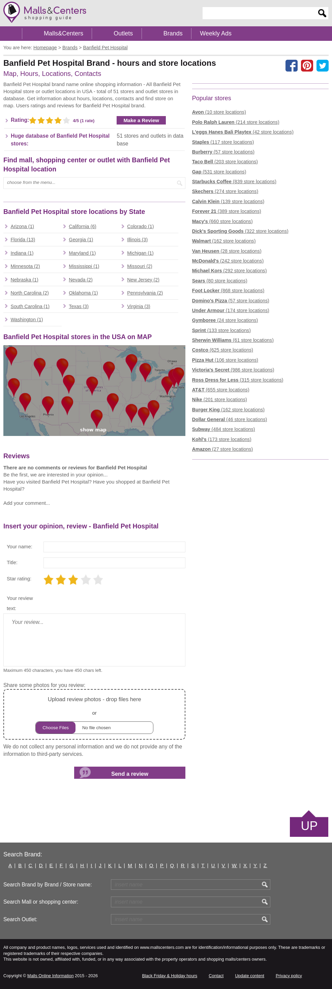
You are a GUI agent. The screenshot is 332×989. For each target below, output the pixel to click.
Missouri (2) (139, 266)
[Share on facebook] (291, 65)
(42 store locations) (243, 132)
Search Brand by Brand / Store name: (47, 884)
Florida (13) (22, 239)
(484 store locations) (223, 429)
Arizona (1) (22, 226)
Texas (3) (79, 306)
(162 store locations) (224, 241)
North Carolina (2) (29, 293)
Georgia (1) (81, 239)
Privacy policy (289, 975)
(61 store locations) (233, 340)
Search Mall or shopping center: (40, 902)
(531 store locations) (219, 171)
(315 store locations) (237, 380)
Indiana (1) (21, 253)
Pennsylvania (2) (145, 293)
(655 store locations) (220, 389)
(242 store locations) (228, 261)
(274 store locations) (225, 191)
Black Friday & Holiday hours (169, 975)
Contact (216, 975)
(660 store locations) (222, 221)
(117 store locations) (223, 142)
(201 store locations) (219, 399)
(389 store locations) (226, 211)
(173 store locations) (221, 439)
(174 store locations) (230, 310)
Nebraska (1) (24, 279)
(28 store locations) (227, 251)
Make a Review (141, 120)
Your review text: (20, 603)
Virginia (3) (138, 306)
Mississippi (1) (84, 266)
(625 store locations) (222, 350)
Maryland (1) (82, 253)
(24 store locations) (225, 320)
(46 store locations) (229, 419)
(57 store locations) (223, 152)
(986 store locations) (233, 370)
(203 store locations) (225, 161)
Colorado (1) (140, 226)
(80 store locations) (219, 280)
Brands (173, 33)
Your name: (19, 546)
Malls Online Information (50, 975)
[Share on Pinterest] (307, 65)
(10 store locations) (219, 112)
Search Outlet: (20, 919)
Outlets (123, 33)
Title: (12, 562)
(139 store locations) (228, 201)
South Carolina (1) (30, 306)
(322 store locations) (240, 231)
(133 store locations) (221, 330)
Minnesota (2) (25, 266)
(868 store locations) (228, 290)
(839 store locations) (234, 181)
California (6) (82, 226)
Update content (249, 975)
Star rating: (19, 578)
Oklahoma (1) (83, 293)
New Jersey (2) (143, 279)
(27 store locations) (222, 449)
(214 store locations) (235, 122)
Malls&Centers (63, 33)
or (94, 714)
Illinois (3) (137, 239)
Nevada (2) (81, 279)
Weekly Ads (216, 33)
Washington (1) (26, 319)
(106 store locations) (225, 360)
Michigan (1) (140, 253)
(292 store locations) (229, 270)
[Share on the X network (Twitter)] (322, 65)
